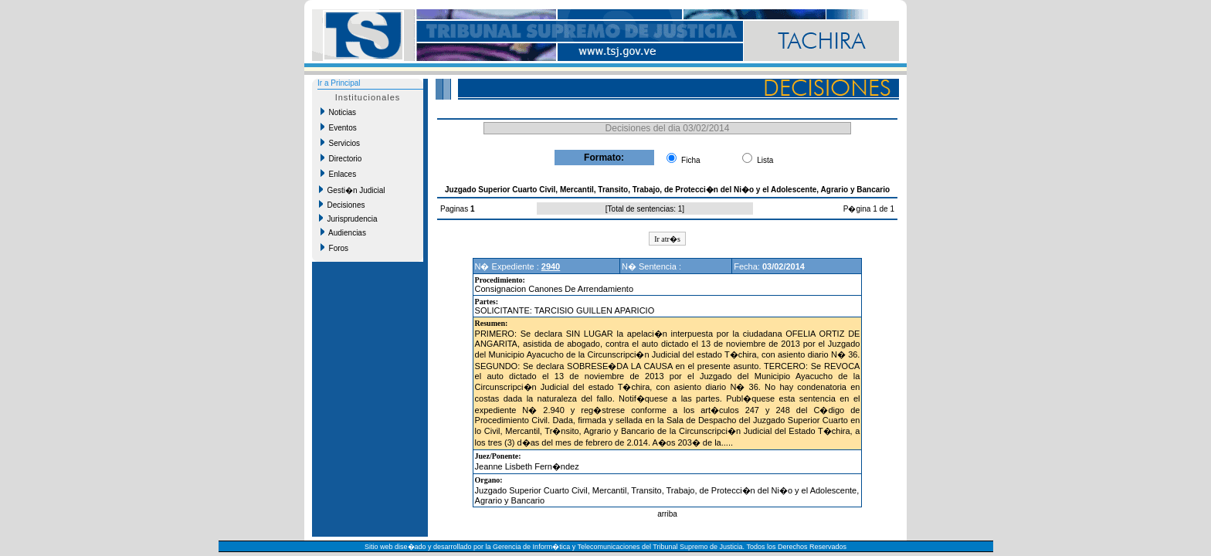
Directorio (341, 158)
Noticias (338, 112)
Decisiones (342, 204)
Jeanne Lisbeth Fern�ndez (527, 466)
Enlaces (338, 173)
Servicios (340, 142)
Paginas (455, 209)
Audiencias (343, 232)
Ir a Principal (339, 83)
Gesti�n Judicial (352, 190)
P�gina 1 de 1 (868, 209)
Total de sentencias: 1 (645, 209)
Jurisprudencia (348, 218)
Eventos (339, 127)
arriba (667, 514)
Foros (334, 248)
